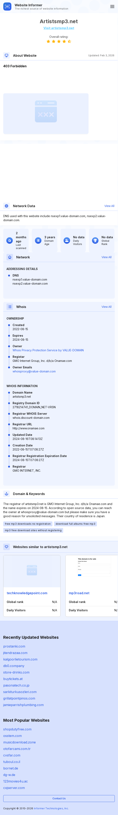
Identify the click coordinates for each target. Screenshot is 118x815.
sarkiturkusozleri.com (20, 692)
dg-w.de (9, 775)
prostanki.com (14, 646)
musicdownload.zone (19, 742)
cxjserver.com (14, 788)
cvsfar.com (11, 755)
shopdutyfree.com (17, 729)
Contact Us (59, 798)
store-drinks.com (16, 672)
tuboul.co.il (11, 762)
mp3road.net (79, 593)
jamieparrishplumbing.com (23, 705)
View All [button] (109, 206)
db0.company (13, 666)
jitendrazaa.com (15, 653)
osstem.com (12, 736)
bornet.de (10, 768)
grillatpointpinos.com (19, 698)
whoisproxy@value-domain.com (34, 371)
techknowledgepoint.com (27, 593)
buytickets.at (13, 679)
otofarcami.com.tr (17, 749)
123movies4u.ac (15, 781)
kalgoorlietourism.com (20, 659)
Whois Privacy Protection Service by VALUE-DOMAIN (48, 350)
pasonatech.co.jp (16, 685)
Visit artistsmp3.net (58, 28)
